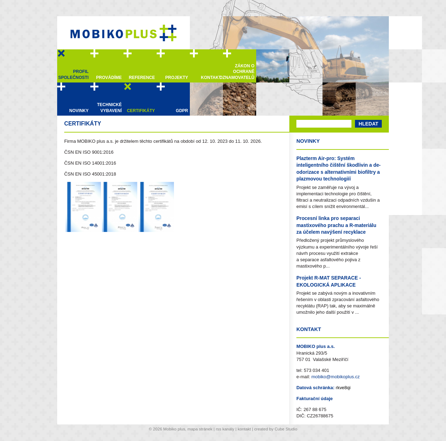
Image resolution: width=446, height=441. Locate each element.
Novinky (308, 141)
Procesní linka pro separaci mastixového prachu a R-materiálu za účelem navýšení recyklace (336, 225)
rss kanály (225, 429)
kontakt (244, 429)
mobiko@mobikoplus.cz (335, 376)
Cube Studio (286, 429)
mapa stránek (199, 429)
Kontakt (308, 329)
